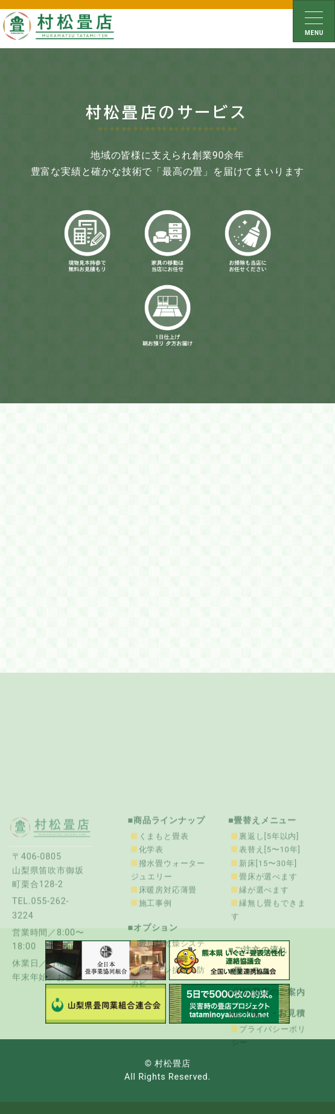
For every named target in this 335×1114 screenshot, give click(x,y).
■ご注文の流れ (257, 1025)
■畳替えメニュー (262, 896)
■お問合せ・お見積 (266, 1089)
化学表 (151, 925)
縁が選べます (264, 964)
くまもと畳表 (164, 911)
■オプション (153, 1003)
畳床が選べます (268, 951)
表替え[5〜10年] (270, 925)
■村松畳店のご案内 (266, 1067)
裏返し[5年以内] (269, 911)
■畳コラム (249, 1046)
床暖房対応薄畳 (168, 964)
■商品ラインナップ (166, 896)
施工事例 (155, 978)
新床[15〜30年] (268, 938)
